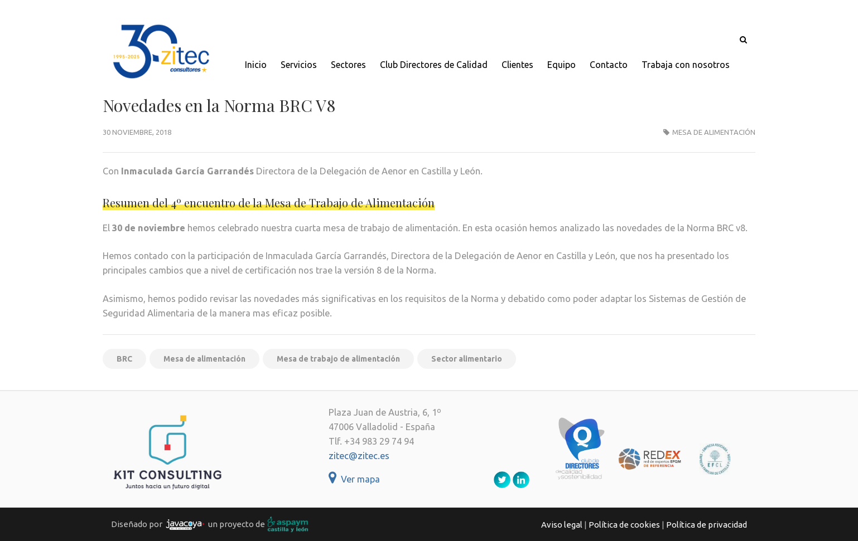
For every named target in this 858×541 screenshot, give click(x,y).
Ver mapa (354, 479)
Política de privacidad (706, 524)
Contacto (609, 65)
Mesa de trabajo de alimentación (338, 358)
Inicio (256, 65)
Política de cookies (624, 524)
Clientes (517, 65)
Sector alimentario (466, 358)
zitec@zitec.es (359, 456)
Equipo (561, 65)
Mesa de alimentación (713, 132)
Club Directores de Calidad (434, 65)
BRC (124, 358)
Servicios (299, 65)
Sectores (348, 65)
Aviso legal (561, 524)
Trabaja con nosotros (686, 65)
